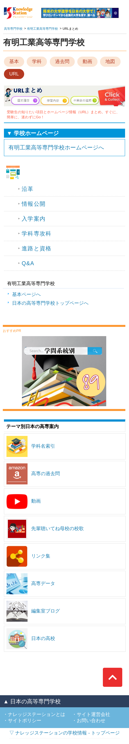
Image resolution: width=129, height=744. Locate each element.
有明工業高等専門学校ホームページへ (56, 147)
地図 (110, 61)
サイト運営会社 (93, 714)
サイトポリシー (24, 720)
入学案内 (34, 219)
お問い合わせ (91, 720)
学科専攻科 (36, 233)
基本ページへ (26, 294)
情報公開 (34, 204)
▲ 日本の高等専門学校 (32, 701)
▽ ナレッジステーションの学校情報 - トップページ (64, 733)
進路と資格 (36, 248)
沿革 (27, 189)
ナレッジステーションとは (36, 714)
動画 (87, 61)
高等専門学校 (13, 28)
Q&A (28, 263)
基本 (14, 61)
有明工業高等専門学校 (42, 28)
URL (14, 74)
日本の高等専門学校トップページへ (50, 303)
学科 (37, 61)
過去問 (62, 61)
